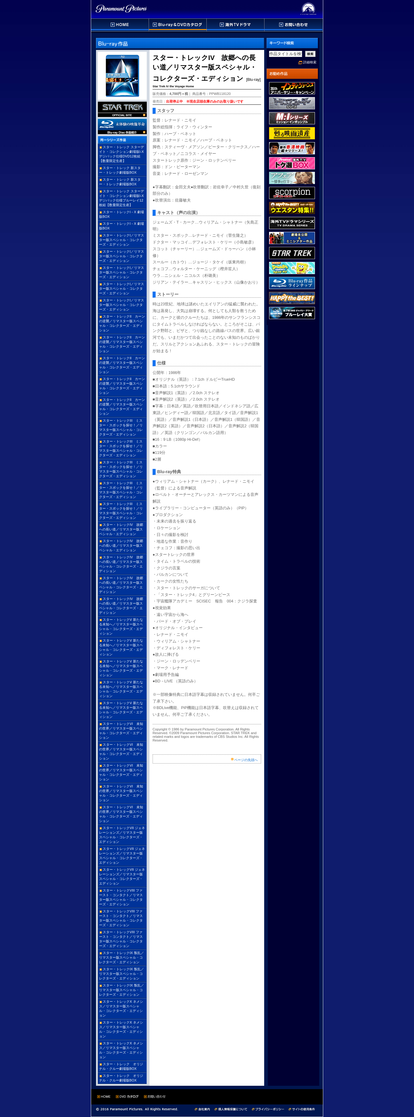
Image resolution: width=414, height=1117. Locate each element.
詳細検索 (309, 62)
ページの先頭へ (246, 760)
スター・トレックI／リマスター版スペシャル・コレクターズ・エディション (121, 239)
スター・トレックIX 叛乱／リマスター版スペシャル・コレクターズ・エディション (121, 957)
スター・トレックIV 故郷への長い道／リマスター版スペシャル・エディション (121, 529)
